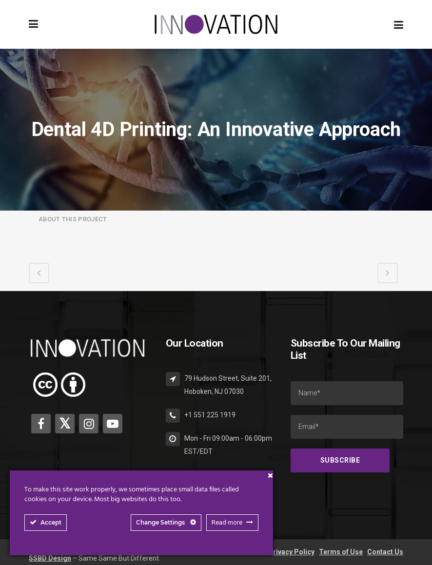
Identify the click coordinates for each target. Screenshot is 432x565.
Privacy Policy (291, 552)
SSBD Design (50, 558)
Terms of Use (341, 552)
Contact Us (385, 552)
